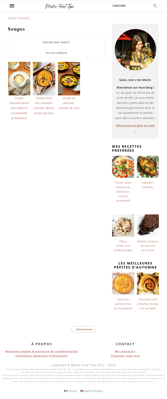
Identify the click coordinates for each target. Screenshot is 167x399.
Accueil (12, 17)
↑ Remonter (83, 329)
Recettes (24, 17)
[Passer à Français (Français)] (71, 391)
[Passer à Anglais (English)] (91, 391)
